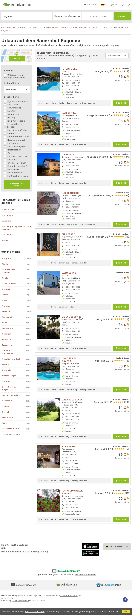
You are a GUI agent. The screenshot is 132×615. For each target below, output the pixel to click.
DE (105, 4)
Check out (74, 16)
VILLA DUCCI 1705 (71, 316)
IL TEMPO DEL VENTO (69, 70)
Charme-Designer (15, 163)
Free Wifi (10, 111)
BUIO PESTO (68, 234)
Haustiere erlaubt (14, 140)
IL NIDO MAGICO (70, 193)
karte (17, 58)
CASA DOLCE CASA (72, 399)
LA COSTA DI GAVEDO (69, 359)
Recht (63, 596)
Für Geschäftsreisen (16, 176)
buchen (121, 103)
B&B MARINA (68, 446)
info (40, 103)
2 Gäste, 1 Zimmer (97, 16)
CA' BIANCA (68, 154)
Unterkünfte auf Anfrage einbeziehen (14, 76)
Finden (122, 16)
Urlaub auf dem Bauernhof (14, 27)
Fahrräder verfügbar (16, 130)
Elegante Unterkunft (16, 166)
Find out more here (34, 611)
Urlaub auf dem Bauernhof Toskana (50, 27)
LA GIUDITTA (69, 112)
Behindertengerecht (16, 146)
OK (126, 611)
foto (54, 103)
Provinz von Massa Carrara (84, 27)
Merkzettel (90, 4)
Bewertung (72, 103)
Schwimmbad (12, 107)
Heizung (9, 117)
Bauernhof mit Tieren (16, 136)
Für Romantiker (13, 172)
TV (7, 153)
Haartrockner (12, 149)
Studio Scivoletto (21, 600)
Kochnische (11, 143)
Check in (59, 16)
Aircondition (12, 114)
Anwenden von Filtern (17, 184)
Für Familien (12, 169)
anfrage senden (87, 103)
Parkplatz (10, 159)
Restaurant (11, 104)
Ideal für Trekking (14, 121)
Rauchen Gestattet (15, 156)
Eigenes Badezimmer (16, 101)
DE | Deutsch (120, 546)
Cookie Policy (7, 598)
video (47, 103)
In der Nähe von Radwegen (13, 125)
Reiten (9, 133)
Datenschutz (72, 596)
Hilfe (114, 4)
